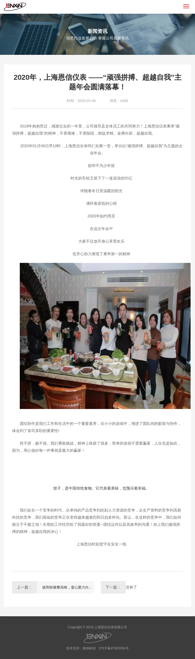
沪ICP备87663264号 (114, 648)
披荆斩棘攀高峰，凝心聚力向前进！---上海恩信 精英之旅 (68, 587)
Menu (187, 4)
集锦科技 (89, 648)
